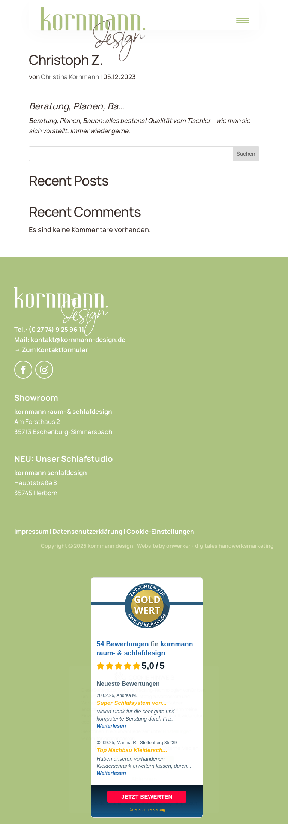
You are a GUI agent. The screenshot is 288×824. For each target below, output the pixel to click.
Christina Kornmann (70, 76)
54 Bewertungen (123, 644)
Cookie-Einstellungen (160, 531)
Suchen (246, 153)
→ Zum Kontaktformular (51, 349)
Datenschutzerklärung (87, 531)
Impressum (31, 531)
